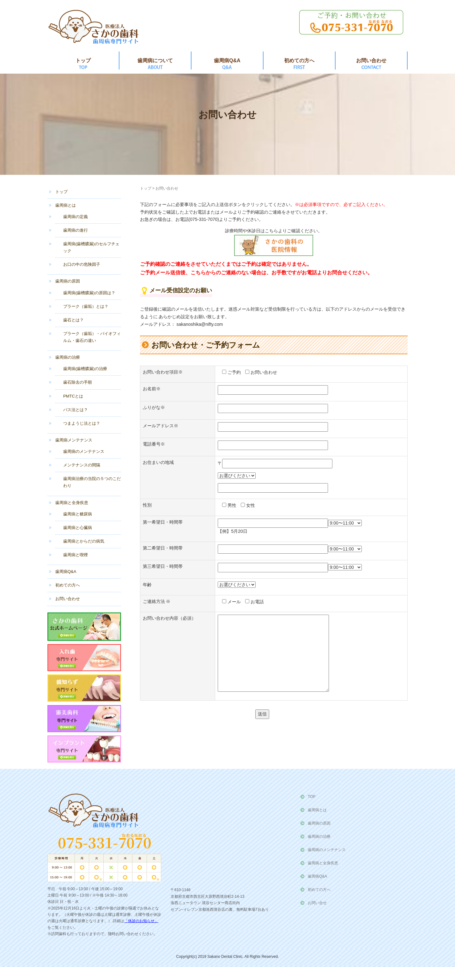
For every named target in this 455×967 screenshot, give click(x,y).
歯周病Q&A (227, 60)
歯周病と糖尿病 (77, 514)
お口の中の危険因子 (81, 264)
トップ (83, 60)
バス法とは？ (75, 409)
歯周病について (155, 60)
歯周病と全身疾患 (71, 502)
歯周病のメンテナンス (83, 451)
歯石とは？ (73, 320)
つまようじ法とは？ (81, 423)
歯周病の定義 (75, 216)
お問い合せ (317, 903)
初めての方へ (299, 60)
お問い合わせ (371, 60)
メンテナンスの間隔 (81, 465)
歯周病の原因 (67, 281)
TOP (311, 796)
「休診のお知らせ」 (141, 921)
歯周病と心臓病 (77, 527)
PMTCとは (73, 396)
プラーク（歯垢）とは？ (85, 306)
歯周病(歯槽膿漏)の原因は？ (89, 292)
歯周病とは (65, 205)
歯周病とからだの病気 (83, 541)
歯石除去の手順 (77, 382)
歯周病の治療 (67, 357)
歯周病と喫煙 (75, 554)
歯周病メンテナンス (73, 440)
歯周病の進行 (75, 230)
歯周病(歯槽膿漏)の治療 (85, 368)
